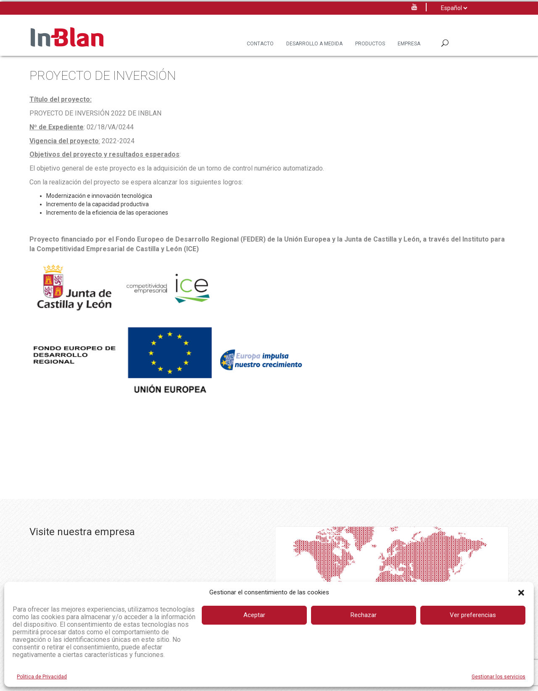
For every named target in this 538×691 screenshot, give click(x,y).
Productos (370, 44)
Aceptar (254, 615)
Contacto (260, 44)
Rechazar (364, 615)
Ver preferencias (473, 615)
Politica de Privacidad (42, 677)
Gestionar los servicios (498, 677)
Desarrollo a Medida (314, 44)
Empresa (409, 44)
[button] (521, 593)
